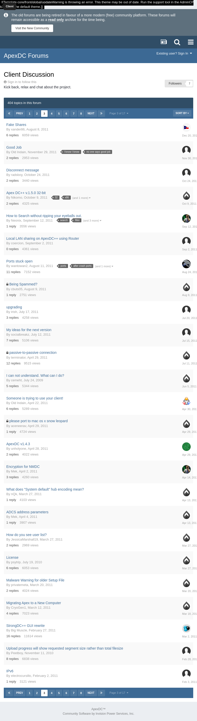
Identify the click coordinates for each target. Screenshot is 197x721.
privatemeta (19, 585)
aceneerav (18, 426)
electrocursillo (21, 676)
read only (56, 20)
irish (14, 312)
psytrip (16, 562)
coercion (17, 243)
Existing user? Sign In (174, 53)
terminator (18, 357)
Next (91, 113)
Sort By (182, 113)
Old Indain (18, 152)
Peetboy (17, 653)
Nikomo (16, 197)
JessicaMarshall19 (24, 539)
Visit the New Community (32, 28)
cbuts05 (17, 289)
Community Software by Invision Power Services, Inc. (98, 713)
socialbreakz (20, 334)
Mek (14, 471)
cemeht (16, 380)
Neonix (16, 220)
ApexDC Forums (26, 55)
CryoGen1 (18, 607)
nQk (14, 494)
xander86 (18, 129)
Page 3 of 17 (119, 113)
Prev (19, 113)
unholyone (18, 448)
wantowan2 (19, 266)
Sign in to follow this (22, 82)
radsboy (16, 175)
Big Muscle (19, 630)
